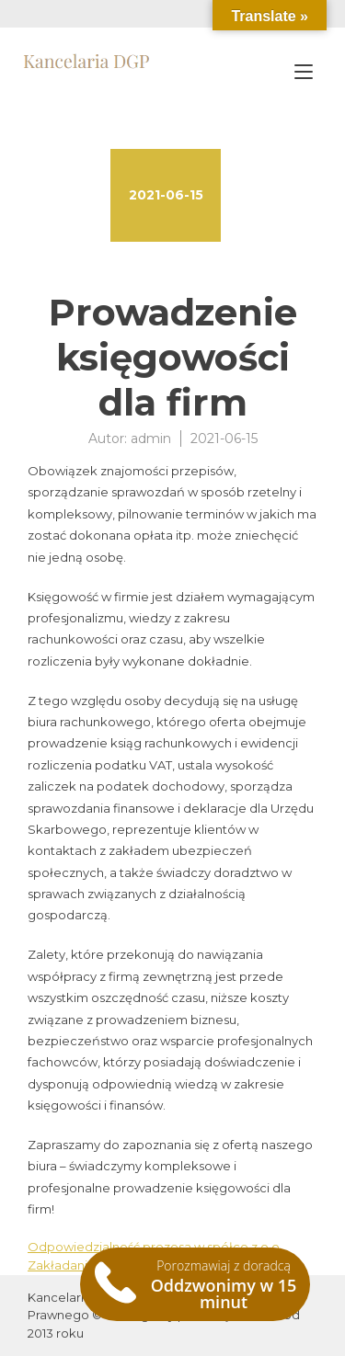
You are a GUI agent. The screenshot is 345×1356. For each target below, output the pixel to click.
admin (151, 438)
